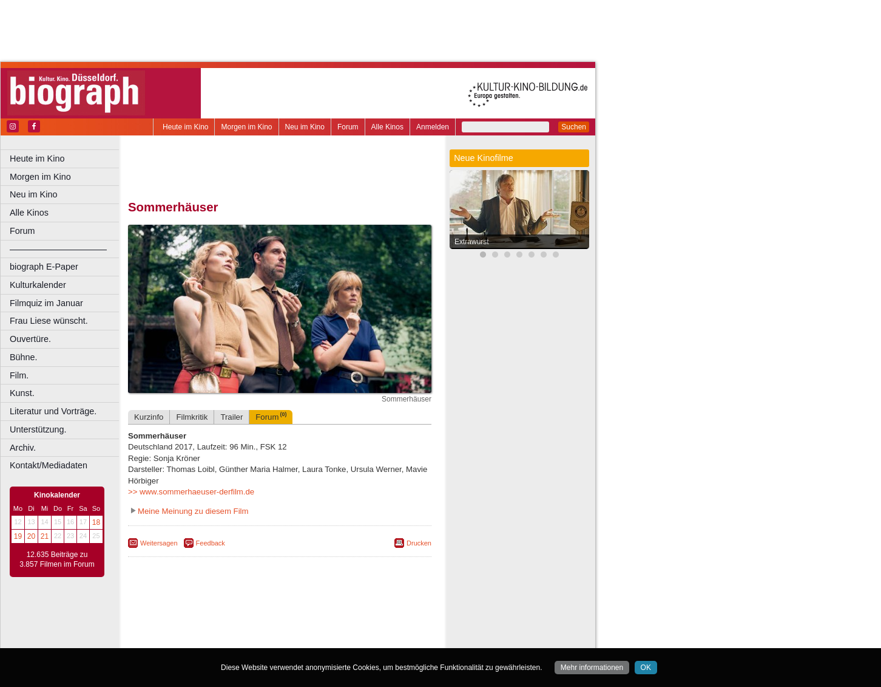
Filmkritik (192, 417)
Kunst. (22, 393)
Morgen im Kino (246, 127)
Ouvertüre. (30, 339)
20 (31, 536)
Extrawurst (471, 242)
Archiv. (23, 448)
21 (45, 536)
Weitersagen (159, 543)
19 (18, 536)
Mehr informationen (592, 667)
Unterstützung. (38, 429)
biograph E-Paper (44, 267)
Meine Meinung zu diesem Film (193, 511)
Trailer (231, 417)
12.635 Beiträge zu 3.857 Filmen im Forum (56, 559)
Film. (19, 375)
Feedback (210, 543)
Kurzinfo (148, 417)
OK (646, 667)
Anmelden (432, 127)
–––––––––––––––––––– (58, 249)
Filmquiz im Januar (46, 303)
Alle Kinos (387, 127)
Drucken (419, 543)
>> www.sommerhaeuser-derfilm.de (191, 491)
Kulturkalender (38, 285)
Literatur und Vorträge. (53, 411)
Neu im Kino (305, 127)
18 (96, 522)
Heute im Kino (185, 127)
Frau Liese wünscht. (49, 321)
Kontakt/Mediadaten (48, 465)
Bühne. (24, 357)
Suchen (573, 127)
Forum (348, 127)
